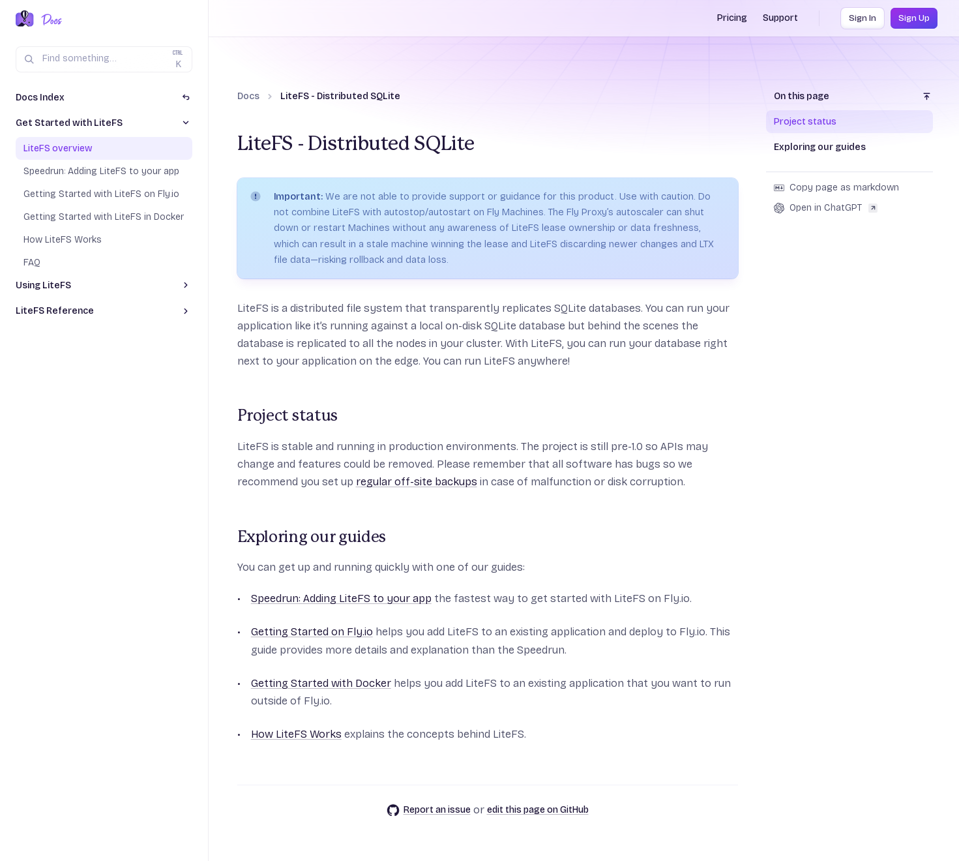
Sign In (862, 18)
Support (780, 17)
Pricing (732, 17)
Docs (248, 96)
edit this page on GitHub (538, 809)
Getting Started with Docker (321, 683)
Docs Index (40, 97)
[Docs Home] (49, 19)
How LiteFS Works (296, 734)
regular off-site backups (416, 482)
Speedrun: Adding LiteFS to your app (341, 598)
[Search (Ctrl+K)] (104, 59)
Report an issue (429, 810)
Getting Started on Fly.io (312, 632)
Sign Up (914, 18)
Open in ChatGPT (826, 207)
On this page (801, 96)
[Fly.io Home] (25, 19)
